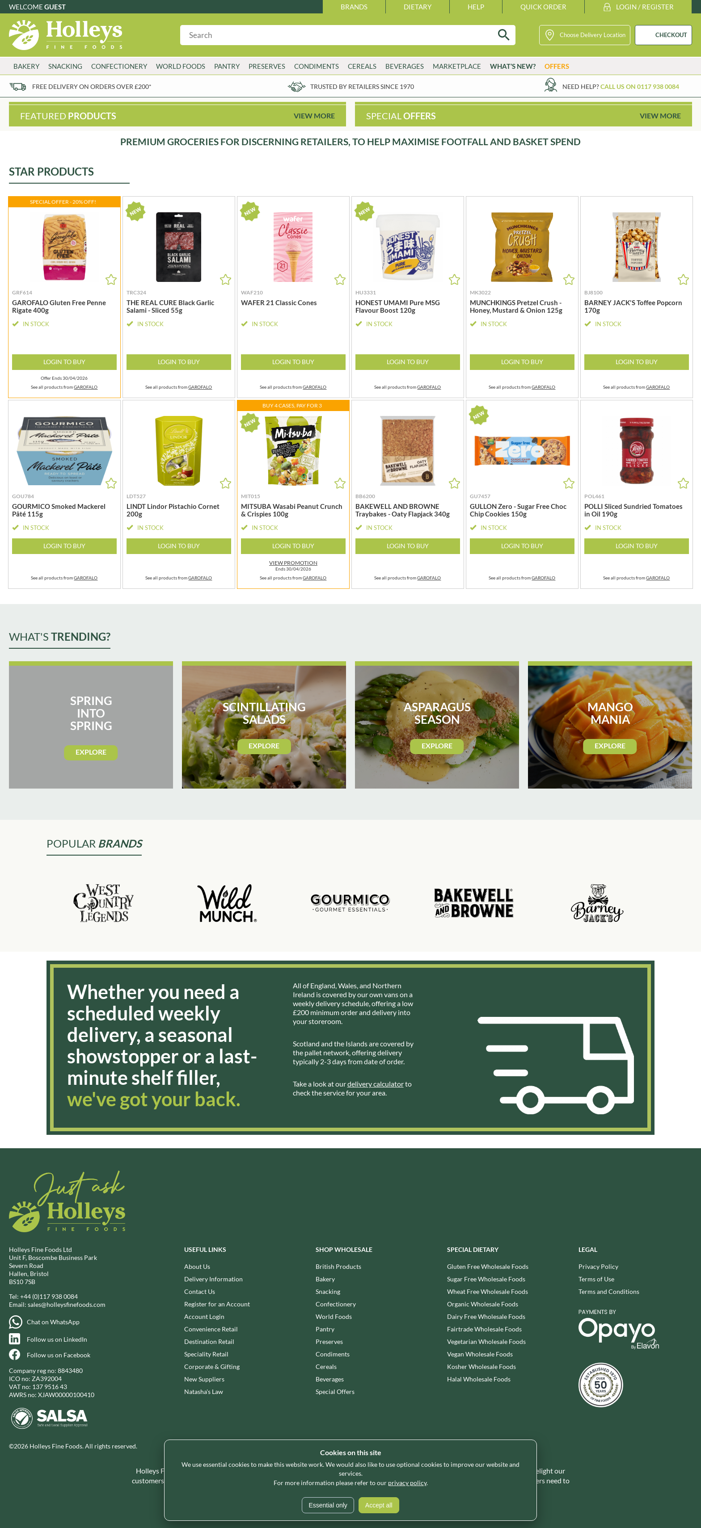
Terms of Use (596, 1279)
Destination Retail (209, 1341)
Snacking (65, 66)
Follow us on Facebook (58, 1355)
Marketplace (457, 66)
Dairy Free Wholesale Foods (486, 1316)
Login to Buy (64, 361)
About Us (197, 1266)
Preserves (267, 66)
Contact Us (199, 1291)
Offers (557, 66)
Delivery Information (213, 1279)
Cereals (362, 66)
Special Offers (335, 1391)
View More (314, 115)
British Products (338, 1266)
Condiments (316, 66)
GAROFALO (85, 387)
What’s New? (513, 66)
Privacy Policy (598, 1266)
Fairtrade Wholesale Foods (484, 1329)
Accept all (379, 1505)
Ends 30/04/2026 (293, 565)
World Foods (180, 66)
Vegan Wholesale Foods (480, 1354)
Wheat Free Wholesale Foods (487, 1291)
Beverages (404, 66)
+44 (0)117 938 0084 (49, 1296)
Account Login (204, 1316)
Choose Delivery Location (592, 34)
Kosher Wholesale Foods (481, 1366)
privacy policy (407, 1482)
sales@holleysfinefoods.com (67, 1304)
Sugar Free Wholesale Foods (486, 1279)
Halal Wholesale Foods (479, 1379)
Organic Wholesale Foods (482, 1304)
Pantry (227, 66)
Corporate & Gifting (212, 1366)
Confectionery (119, 66)
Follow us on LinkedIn (57, 1339)
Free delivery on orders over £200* (92, 86)
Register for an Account (217, 1304)
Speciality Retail (206, 1354)
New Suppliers (204, 1379)
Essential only (327, 1505)
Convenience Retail (211, 1329)
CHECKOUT (671, 34)
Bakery (26, 66)
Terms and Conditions (609, 1291)
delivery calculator (375, 1083)
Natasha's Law (203, 1391)
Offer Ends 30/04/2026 (64, 378)
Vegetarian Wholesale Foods (486, 1341)
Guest (55, 7)
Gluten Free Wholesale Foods (487, 1266)
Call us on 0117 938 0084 (639, 86)
